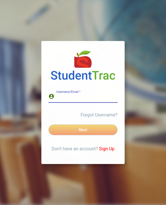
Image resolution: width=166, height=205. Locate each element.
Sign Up (107, 148)
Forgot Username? (99, 115)
